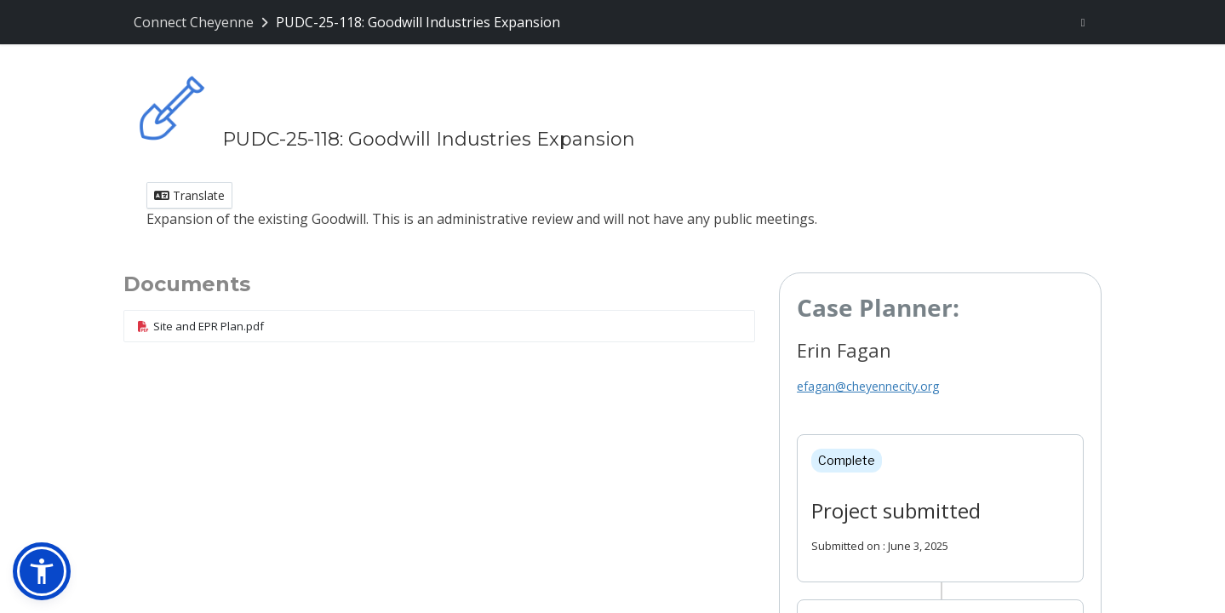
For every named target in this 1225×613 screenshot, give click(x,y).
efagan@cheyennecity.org (868, 386)
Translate (189, 195)
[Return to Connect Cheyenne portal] (203, 22)
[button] (41, 571)
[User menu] (1083, 22)
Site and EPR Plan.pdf (201, 326)
